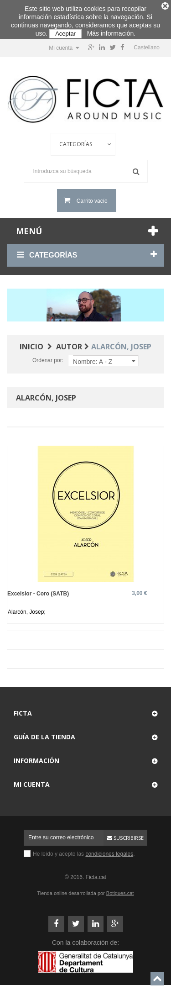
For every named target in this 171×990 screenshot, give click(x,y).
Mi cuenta (32, 781)
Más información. (111, 33)
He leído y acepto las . (84, 851)
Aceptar (65, 33)
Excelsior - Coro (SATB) (38, 591)
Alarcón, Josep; (27, 609)
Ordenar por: (47, 357)
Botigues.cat (120, 890)
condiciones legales (109, 851)
